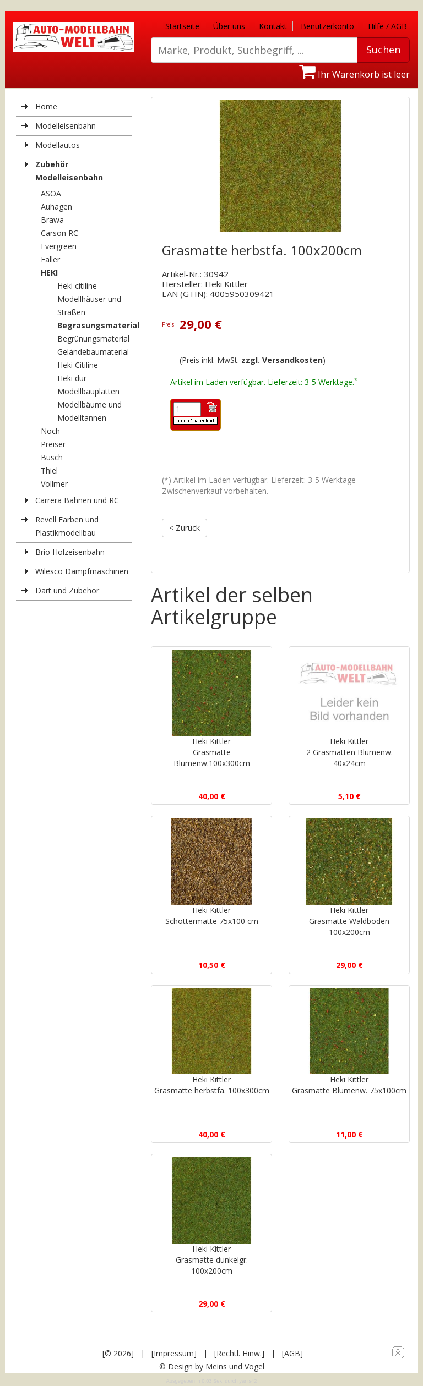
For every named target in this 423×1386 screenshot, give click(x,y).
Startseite (182, 26)
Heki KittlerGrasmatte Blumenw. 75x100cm (349, 1084)
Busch (52, 457)
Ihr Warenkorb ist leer (354, 74)
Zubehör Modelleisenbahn (69, 171)
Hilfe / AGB (387, 26)
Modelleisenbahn (65, 125)
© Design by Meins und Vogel (211, 1366)
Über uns (229, 26)
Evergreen (59, 246)
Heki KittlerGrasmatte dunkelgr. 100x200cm (211, 1253)
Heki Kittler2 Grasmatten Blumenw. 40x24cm (349, 751)
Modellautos (57, 145)
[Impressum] (174, 1353)
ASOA (51, 193)
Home (46, 106)
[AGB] (292, 1353)
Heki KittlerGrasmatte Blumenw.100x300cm (211, 751)
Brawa (52, 220)
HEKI (49, 272)
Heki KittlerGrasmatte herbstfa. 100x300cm (211, 1084)
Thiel (49, 470)
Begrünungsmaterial (93, 338)
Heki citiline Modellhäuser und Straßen (89, 298)
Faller (50, 259)
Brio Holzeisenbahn (70, 552)
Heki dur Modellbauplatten (88, 385)
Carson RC (59, 233)
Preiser (53, 444)
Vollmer (54, 484)
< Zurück (184, 527)
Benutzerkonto (327, 26)
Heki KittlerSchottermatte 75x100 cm (211, 915)
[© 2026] (118, 1353)
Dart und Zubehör (67, 590)
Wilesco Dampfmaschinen (81, 571)
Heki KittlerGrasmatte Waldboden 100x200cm (349, 921)
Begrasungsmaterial (94, 325)
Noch (50, 431)
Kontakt (273, 26)
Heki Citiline (77, 365)
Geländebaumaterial (93, 351)
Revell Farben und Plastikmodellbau (67, 526)
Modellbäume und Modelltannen (89, 411)
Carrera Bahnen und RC (77, 500)
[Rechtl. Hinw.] (239, 1353)
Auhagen (56, 206)
